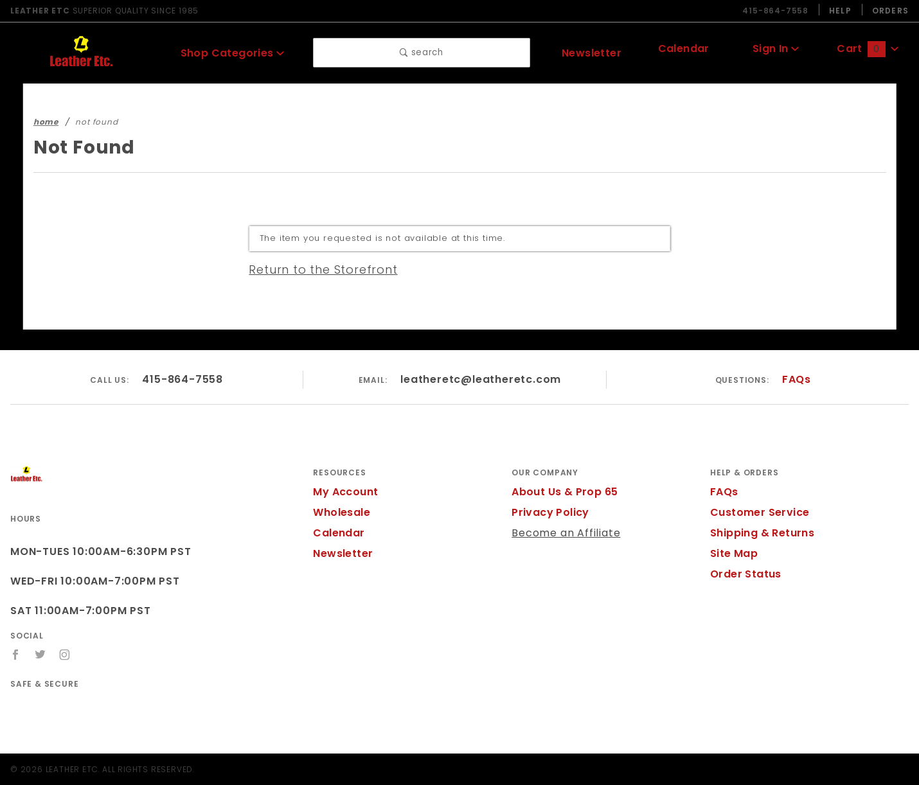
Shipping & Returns (760, 532)
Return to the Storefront (315, 269)
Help (839, 10)
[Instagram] (65, 654)
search (422, 53)
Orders (890, 10)
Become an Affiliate (560, 532)
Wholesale (339, 512)
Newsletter (591, 52)
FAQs (796, 379)
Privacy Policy (548, 512)
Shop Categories (232, 52)
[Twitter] (40, 654)
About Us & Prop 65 (562, 491)
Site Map (732, 553)
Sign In (775, 50)
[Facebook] (15, 654)
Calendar (684, 50)
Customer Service (755, 512)
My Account (343, 491)
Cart (868, 50)
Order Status (743, 574)
